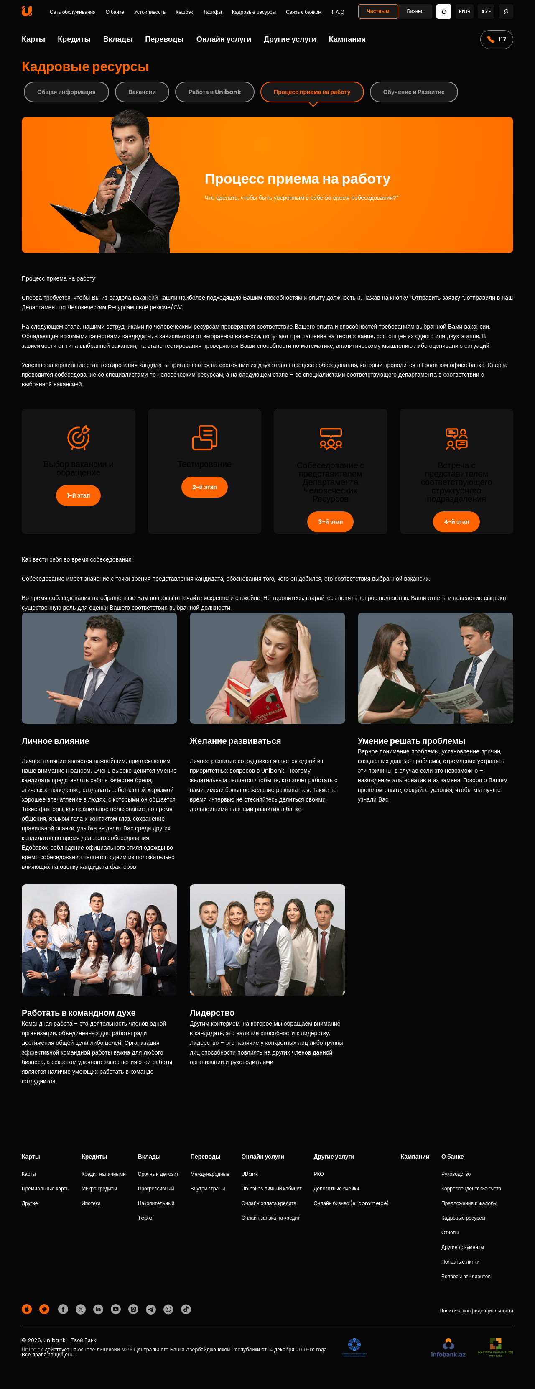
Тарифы (212, 12)
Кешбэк (184, 12)
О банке (115, 12)
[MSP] (495, 1348)
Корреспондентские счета (471, 1188)
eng (464, 11)
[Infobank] (448, 1348)
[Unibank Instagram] (134, 1308)
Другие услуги (290, 39)
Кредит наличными (104, 1173)
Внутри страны (208, 1188)
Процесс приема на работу (312, 92)
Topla (145, 1217)
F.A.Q (338, 12)
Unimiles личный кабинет (272, 1188)
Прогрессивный (156, 1188)
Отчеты (450, 1232)
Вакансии (142, 92)
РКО (318, 1173)
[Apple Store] (28, 1308)
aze (486, 11)
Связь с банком (303, 12)
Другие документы (462, 1247)
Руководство (456, 1173)
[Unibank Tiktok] (186, 1308)
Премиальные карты (46, 1188)
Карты (33, 39)
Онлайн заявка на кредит (271, 1217)
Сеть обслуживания (73, 12)
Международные (210, 1173)
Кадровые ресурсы (254, 12)
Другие (30, 1203)
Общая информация (66, 92)
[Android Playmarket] (45, 1308)
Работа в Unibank (215, 92)
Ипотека (91, 1203)
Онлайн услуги (224, 39)
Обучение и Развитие (414, 92)
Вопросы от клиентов (466, 1276)
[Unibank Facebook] (64, 1308)
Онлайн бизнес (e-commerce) (350, 1203)
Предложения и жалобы (469, 1203)
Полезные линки (460, 1261)
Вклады (117, 39)
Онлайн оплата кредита (269, 1203)
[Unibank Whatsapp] (169, 1308)
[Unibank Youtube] (117, 1308)
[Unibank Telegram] (152, 1308)
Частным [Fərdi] (378, 11)
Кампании (347, 39)
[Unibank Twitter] (82, 1308)
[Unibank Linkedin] (99, 1308)
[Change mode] (444, 11)
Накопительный (156, 1203)
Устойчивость (150, 12)
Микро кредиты (99, 1188)
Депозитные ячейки (336, 1188)
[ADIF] (354, 1348)
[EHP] (399, 1348)
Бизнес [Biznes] (415, 11)
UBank (250, 1173)
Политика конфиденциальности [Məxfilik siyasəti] (476, 1310)
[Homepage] (27, 14)
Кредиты (74, 39)
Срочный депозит (158, 1173)
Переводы (164, 39)
